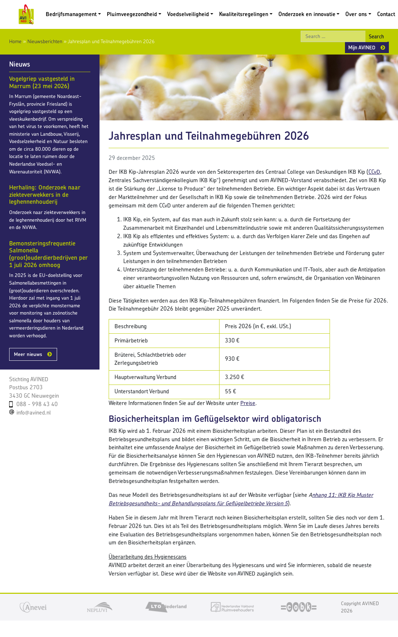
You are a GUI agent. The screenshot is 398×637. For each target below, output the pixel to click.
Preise (247, 403)
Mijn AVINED (361, 47)
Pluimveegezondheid (132, 14)
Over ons (356, 14)
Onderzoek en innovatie (306, 14)
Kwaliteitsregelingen (243, 14)
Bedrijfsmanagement (71, 14)
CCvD (374, 172)
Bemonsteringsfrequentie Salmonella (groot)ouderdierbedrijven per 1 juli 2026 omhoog (48, 254)
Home (15, 41)
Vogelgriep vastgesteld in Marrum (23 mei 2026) (42, 82)
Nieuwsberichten (44, 41)
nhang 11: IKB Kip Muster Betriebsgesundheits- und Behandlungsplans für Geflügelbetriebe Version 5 (241, 499)
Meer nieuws (28, 354)
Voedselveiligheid (188, 14)
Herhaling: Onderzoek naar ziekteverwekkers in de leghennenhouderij (44, 194)
